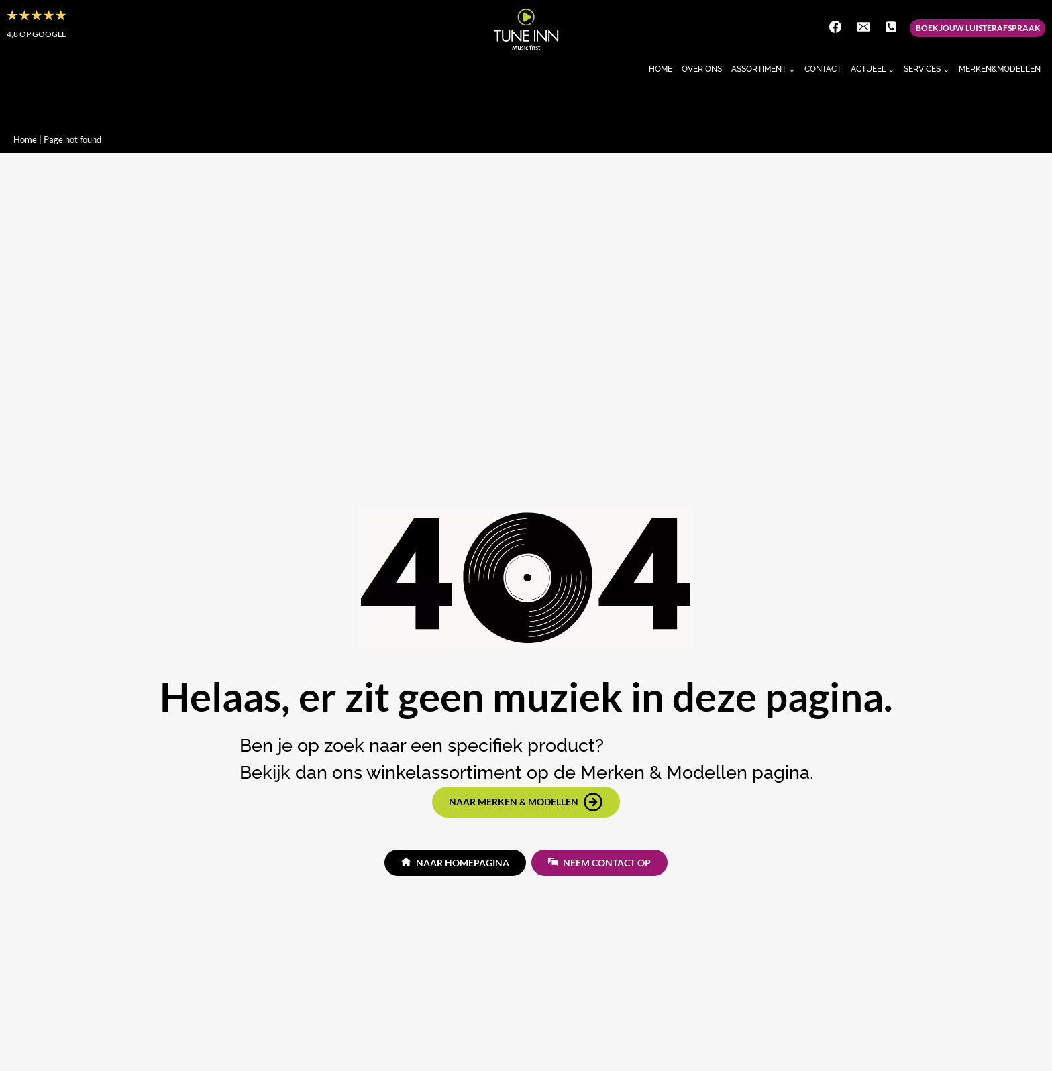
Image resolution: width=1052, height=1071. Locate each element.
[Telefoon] (891, 27)
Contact (822, 69)
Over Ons (702, 69)
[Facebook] (835, 27)
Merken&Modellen (1000, 69)
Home (660, 69)
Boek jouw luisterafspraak (978, 28)
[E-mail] (863, 27)
